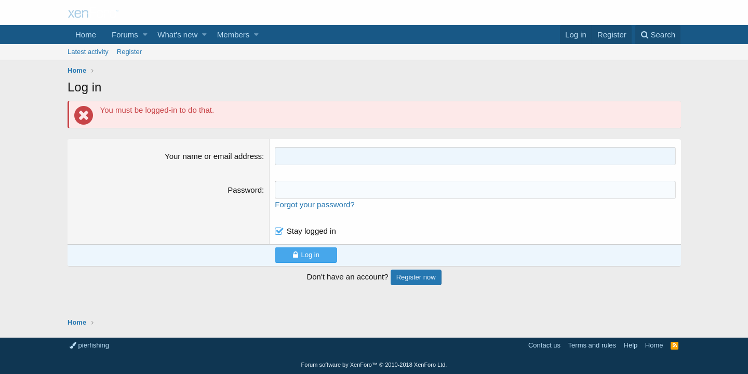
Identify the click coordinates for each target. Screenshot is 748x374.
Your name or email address (213, 156)
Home (85, 34)
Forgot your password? (315, 204)
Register (129, 52)
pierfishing (89, 345)
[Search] (657, 34)
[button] (145, 34)
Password (245, 189)
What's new (177, 34)
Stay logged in (311, 230)
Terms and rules (592, 345)
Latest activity (88, 52)
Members (233, 34)
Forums (125, 34)
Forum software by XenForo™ (374, 365)
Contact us (544, 345)
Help (631, 345)
